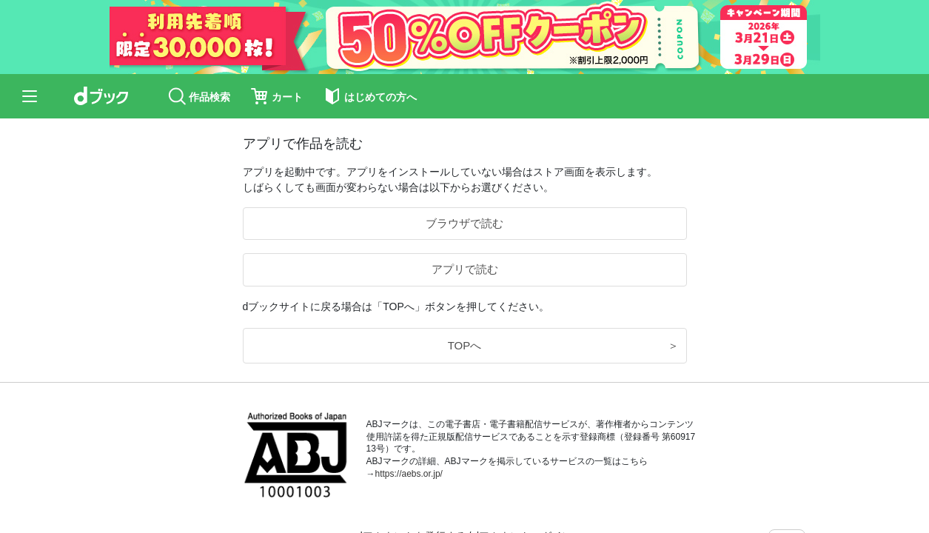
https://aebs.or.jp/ (409, 474)
